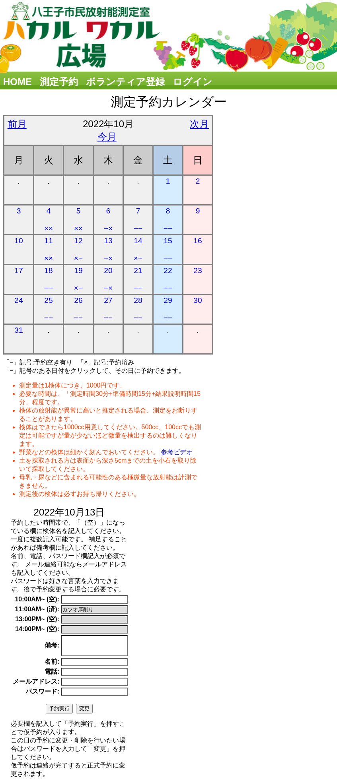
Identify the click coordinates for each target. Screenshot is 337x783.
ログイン (192, 81)
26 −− (78, 309)
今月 (107, 136)
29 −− (168, 309)
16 (197, 240)
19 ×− (78, 279)
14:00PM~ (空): (37, 629)
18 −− (48, 279)
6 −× (108, 220)
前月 (17, 123)
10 (18, 240)
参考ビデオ (177, 452)
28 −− (138, 309)
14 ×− (138, 249)
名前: (52, 665)
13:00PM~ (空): (37, 619)
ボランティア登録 (125, 81)
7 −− (138, 220)
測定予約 (59, 81)
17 (18, 270)
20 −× (108, 279)
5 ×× (78, 220)
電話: (52, 675)
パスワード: (42, 695)
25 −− (48, 309)
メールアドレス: (36, 685)
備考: (52, 647)
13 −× (108, 249)
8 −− (168, 220)
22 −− (168, 279)
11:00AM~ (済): (37, 609)
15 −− (168, 249)
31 (18, 330)
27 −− (108, 309)
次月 (199, 123)
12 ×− (78, 249)
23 (197, 270)
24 (18, 300)
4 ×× (48, 220)
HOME (17, 81)
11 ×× (48, 249)
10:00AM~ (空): (37, 599)
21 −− (138, 279)
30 (197, 300)
